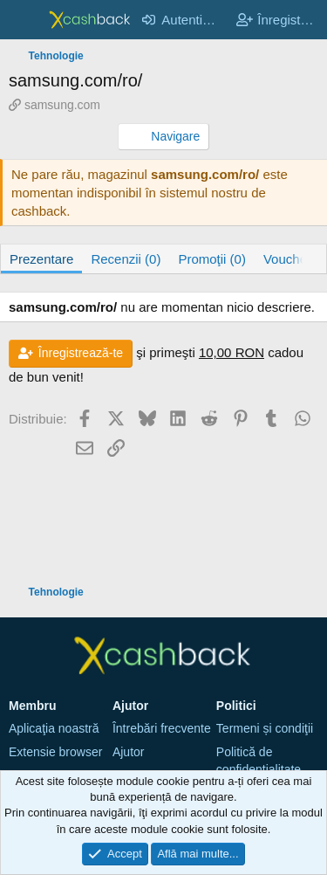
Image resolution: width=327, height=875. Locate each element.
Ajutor (128, 752)
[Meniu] (23, 20)
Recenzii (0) (125, 258)
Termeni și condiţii (264, 728)
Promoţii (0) (212, 258)
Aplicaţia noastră (54, 728)
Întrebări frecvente (161, 728)
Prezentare (41, 258)
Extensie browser (55, 752)
